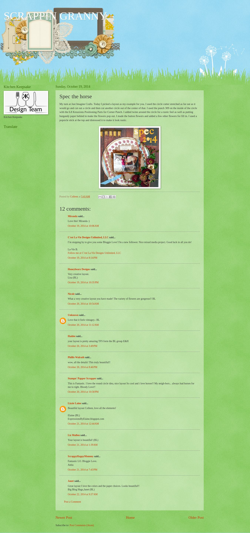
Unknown (73, 315)
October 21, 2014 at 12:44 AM (83, 423)
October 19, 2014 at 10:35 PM (83, 282)
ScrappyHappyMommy (81, 456)
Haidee (71, 336)
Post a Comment (72, 501)
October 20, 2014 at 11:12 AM (83, 325)
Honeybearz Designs (79, 269)
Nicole (71, 294)
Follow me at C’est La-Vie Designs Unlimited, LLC (94, 253)
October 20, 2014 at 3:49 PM (82, 346)
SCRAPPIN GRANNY (55, 16)
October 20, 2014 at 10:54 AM (83, 303)
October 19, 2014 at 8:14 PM (82, 257)
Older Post (196, 517)
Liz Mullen (74, 435)
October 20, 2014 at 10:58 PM (83, 391)
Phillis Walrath (76, 357)
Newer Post (64, 517)
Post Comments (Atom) (82, 525)
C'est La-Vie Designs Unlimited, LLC (88, 237)
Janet (71, 481)
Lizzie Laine (74, 403)
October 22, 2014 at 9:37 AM (83, 494)
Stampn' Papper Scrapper (82, 378)
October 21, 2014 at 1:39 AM (83, 444)
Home (130, 517)
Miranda (72, 216)
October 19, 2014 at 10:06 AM (83, 226)
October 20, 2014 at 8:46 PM (82, 367)
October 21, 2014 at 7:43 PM (82, 469)
